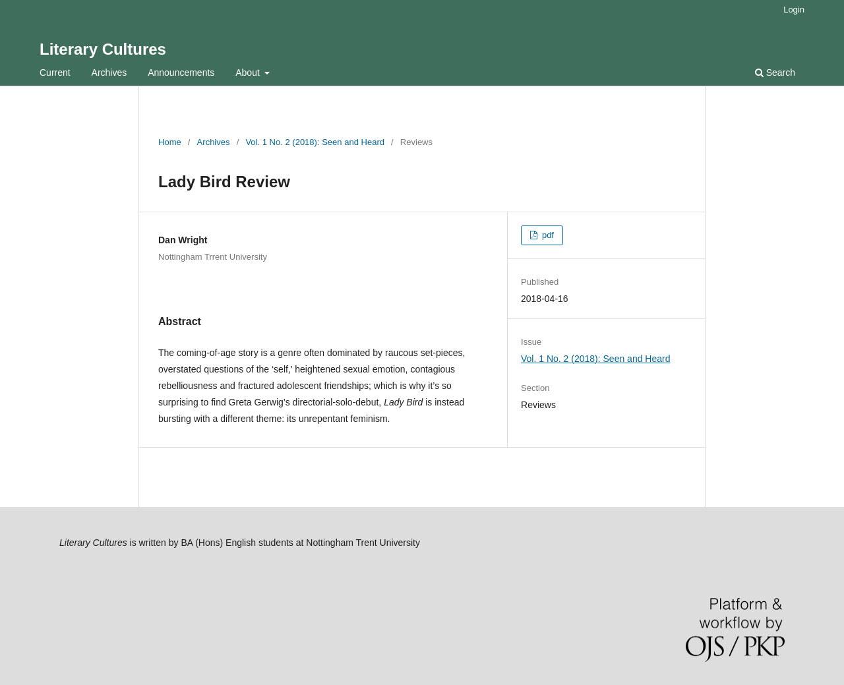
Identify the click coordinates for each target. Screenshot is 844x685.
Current (55, 72)
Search (775, 72)
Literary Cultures (103, 49)
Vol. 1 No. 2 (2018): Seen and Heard (314, 142)
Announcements (181, 72)
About (248, 72)
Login (793, 10)
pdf (546, 235)
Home (169, 142)
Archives (109, 72)
